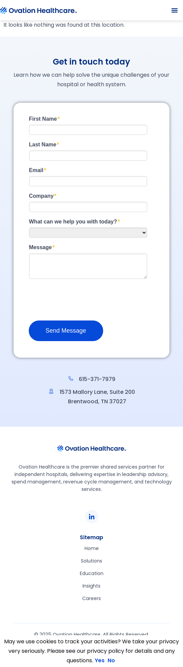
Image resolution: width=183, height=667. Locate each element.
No (111, 660)
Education (92, 573)
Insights (91, 585)
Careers (91, 598)
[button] (174, 10)
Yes (100, 660)
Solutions (91, 560)
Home (92, 548)
